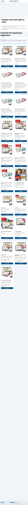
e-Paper (11, 40)
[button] (3, 1)
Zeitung (8, 40)
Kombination (19, 40)
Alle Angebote (3, 40)
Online (15, 40)
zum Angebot (7, 66)
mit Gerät (24, 40)
